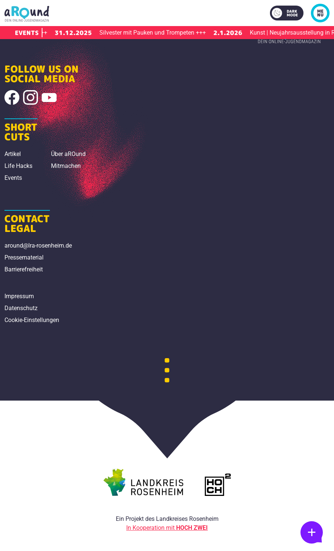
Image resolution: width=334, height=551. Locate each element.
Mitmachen (66, 165)
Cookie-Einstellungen (31, 320)
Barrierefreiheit (23, 269)
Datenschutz (21, 308)
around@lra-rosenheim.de (38, 245)
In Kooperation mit (167, 527)
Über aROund (68, 153)
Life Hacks (18, 165)
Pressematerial (24, 257)
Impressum (19, 296)
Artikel (12, 153)
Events (13, 177)
